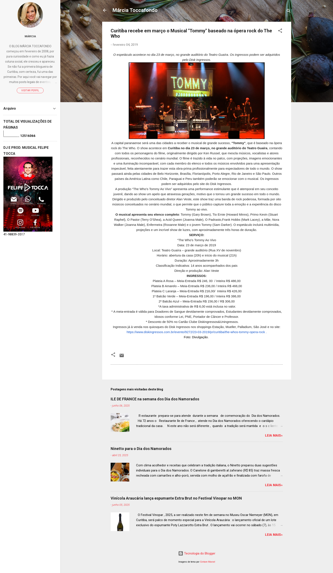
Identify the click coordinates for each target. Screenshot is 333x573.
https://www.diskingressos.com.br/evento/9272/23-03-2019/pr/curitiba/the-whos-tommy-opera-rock (196, 332)
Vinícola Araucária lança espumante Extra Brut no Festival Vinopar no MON (176, 498)
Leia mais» (274, 435)
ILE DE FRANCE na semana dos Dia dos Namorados (155, 399)
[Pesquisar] (288, 11)
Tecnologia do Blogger (196, 553)
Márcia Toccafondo (135, 10)
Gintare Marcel (207, 561)
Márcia (30, 36)
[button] (280, 31)
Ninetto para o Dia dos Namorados (141, 448)
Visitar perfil (30, 90)
